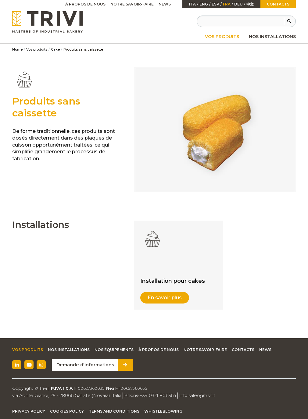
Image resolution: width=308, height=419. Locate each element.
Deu (238, 4)
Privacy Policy (28, 411)
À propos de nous (85, 4)
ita (192, 4)
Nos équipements (114, 349)
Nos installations (272, 36)
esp (215, 4)
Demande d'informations (84, 365)
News (165, 4)
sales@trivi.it (196, 395)
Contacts (278, 4)
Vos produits (222, 36)
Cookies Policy (67, 411)
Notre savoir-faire (132, 4)
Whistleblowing (163, 411)
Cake (55, 49)
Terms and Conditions (114, 411)
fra (227, 4)
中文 (250, 4)
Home (17, 49)
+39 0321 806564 (153, 395)
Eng (203, 4)
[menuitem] (222, 36)
